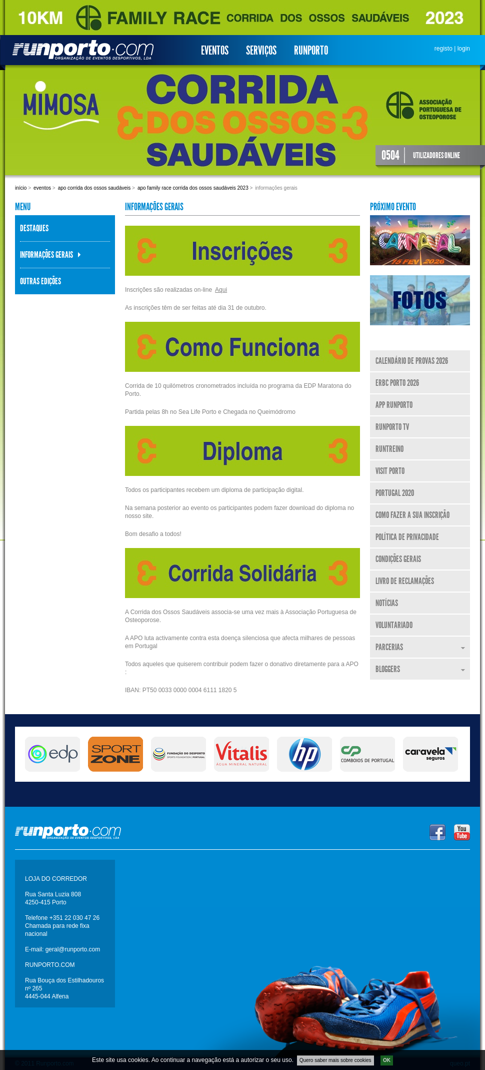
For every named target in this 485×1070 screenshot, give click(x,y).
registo (443, 48)
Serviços (261, 51)
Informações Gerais (46, 254)
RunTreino (390, 448)
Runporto (311, 51)
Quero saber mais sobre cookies (336, 1060)
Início (20, 188)
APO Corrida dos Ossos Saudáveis (94, 188)
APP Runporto (394, 404)
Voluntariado (394, 625)
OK (386, 1060)
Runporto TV (392, 426)
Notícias (387, 603)
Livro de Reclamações (405, 581)
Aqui (221, 289)
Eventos (214, 51)
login (464, 48)
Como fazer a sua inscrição (413, 514)
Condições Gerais (398, 559)
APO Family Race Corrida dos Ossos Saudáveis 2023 (193, 188)
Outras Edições (40, 281)
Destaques (34, 228)
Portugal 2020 (395, 492)
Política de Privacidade (407, 537)
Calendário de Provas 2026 (412, 360)
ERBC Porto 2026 (397, 382)
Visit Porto (390, 470)
